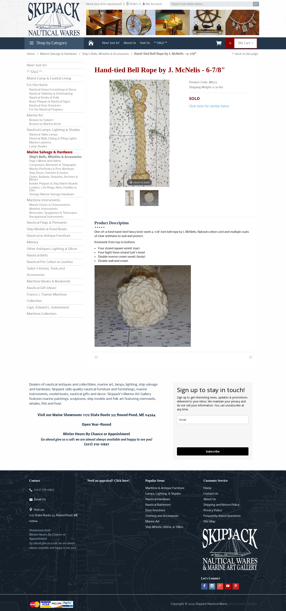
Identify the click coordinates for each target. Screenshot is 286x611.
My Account (152, 4)
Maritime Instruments (43, 200)
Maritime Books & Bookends (48, 281)
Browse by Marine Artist (45, 124)
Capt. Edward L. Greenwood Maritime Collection (48, 311)
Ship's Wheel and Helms (45, 161)
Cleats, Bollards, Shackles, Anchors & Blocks (53, 178)
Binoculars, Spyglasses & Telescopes (53, 213)
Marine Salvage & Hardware (58, 54)
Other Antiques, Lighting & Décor (52, 249)
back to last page (245, 54)
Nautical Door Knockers (45, 105)
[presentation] (207, 435)
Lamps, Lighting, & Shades (163, 493)
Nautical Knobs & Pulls (44, 97)
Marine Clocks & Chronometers (49, 205)
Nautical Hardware (157, 499)
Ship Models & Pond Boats (47, 229)
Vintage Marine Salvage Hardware (51, 194)
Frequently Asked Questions (222, 516)
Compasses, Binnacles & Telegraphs (52, 165)
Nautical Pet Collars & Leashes (50, 262)
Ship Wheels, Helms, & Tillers (164, 527)
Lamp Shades (38, 146)
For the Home (37, 85)
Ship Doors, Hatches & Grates (48, 173)
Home (31, 54)
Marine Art (35, 115)
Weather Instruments (43, 209)
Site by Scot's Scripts (243, 604)
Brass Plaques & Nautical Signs (49, 101)
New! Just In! (111, 43)
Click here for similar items (209, 106)
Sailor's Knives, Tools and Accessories (46, 272)
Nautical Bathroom (158, 505)
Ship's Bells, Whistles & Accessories (105, 54)
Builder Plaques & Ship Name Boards (53, 183)
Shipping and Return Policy (222, 505)
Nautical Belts (37, 255)
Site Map (209, 521)
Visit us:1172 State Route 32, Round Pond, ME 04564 (53, 515)
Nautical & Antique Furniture (48, 236)
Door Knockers (155, 510)
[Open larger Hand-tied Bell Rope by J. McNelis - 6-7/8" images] (140, 133)
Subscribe (213, 451)
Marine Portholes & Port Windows (51, 169)
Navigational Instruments (46, 217)
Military (32, 242)
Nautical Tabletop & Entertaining (51, 93)
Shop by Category (47, 44)
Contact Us (211, 493)
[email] (212, 419)
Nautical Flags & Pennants (47, 223)
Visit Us (145, 43)
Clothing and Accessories (162, 516)
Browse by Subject (41, 120)
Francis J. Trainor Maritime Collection (47, 298)
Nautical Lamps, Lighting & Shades (53, 130)
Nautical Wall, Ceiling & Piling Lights (53, 138)
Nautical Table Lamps (43, 134)
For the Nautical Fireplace (46, 109)
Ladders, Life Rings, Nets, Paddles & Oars (53, 189)
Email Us (39, 499)
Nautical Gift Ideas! (41, 288)
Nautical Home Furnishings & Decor (52, 89)
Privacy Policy (213, 510)
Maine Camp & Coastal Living (49, 78)
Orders (132, 4)
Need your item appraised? (104, 4)
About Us (130, 43)
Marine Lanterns (40, 142)
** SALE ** (160, 43)
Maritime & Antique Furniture (165, 488)
